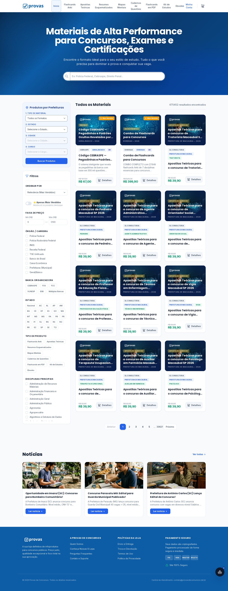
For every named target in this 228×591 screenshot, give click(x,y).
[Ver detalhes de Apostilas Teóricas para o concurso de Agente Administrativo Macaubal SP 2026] (149, 255)
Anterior (111, 426)
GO (55, 311)
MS (35, 316)
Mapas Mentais (121, 6)
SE (48, 327)
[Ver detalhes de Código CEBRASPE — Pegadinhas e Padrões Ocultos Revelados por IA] (104, 180)
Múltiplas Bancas (56, 291)
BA (28, 311)
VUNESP (31, 291)
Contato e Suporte (79, 558)
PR (63, 316)
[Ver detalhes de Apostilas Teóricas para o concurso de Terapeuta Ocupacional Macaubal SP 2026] (104, 405)
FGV (44, 286)
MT (28, 316)
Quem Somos (76, 544)
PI (34, 322)
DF (42, 311)
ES (48, 311)
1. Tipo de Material (36, 113)
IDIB (42, 291)
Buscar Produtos (46, 161)
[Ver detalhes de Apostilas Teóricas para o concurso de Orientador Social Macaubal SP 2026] (194, 255)
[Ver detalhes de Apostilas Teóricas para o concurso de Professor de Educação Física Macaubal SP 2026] (104, 330)
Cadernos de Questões (136, 6)
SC (35, 327)
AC (40, 305)
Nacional (31, 305)
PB (56, 316)
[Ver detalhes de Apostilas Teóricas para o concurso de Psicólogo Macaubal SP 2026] (194, 405)
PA (50, 316)
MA (62, 311)
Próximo (170, 426)
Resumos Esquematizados (104, 6)
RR (28, 327)
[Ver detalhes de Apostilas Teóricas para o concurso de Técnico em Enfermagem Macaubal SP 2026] (149, 330)
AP (54, 305)
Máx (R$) (53, 217)
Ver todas (199, 454)
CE (35, 311)
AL (47, 305)
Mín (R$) (29, 217)
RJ (41, 322)
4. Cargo (30, 147)
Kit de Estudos (166, 6)
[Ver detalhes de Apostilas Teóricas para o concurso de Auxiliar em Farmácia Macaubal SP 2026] (149, 405)
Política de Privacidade (129, 558)
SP (42, 327)
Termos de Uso (125, 553)
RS (54, 322)
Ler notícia (36, 511)
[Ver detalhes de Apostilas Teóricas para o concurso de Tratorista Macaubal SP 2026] (194, 179)
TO (55, 327)
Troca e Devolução (127, 549)
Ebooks (179, 6)
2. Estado (31, 124)
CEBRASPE (32, 286)
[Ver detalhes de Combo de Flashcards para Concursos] (149, 180)
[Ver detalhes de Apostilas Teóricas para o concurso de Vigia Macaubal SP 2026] (194, 326)
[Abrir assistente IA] (219, 572)
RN (47, 322)
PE (28, 322)
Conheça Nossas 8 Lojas (82, 549)
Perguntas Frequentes (81, 553)
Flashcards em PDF (152, 6)
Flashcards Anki (70, 6)
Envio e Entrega (125, 544)
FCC (53, 286)
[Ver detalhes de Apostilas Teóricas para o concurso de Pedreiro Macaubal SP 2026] (104, 255)
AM (60, 305)
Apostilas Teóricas (85, 6)
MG (43, 316)
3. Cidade (30, 135)
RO (60, 322)
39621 (160, 426)
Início (56, 6)
